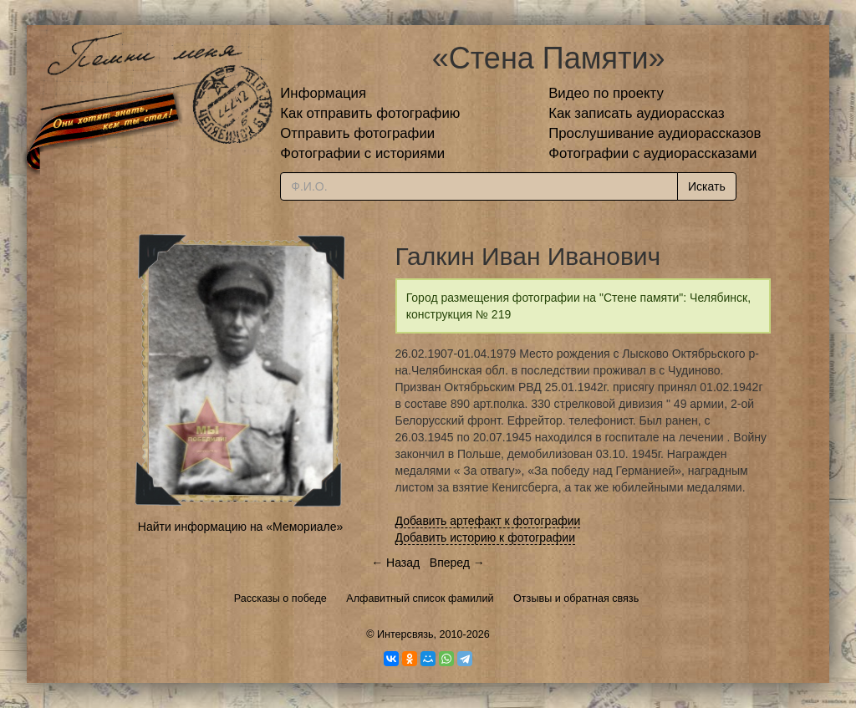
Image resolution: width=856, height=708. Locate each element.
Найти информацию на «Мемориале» (240, 526)
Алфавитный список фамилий (419, 598)
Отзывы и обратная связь (576, 598)
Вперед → (457, 562)
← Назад (395, 562)
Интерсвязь (405, 634)
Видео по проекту (606, 93)
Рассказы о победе (280, 598)
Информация (323, 93)
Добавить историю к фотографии (485, 537)
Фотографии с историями (362, 153)
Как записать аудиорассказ (636, 113)
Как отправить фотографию (370, 113)
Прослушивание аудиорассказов (654, 133)
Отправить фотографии (357, 133)
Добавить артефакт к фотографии (488, 520)
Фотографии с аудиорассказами (652, 153)
